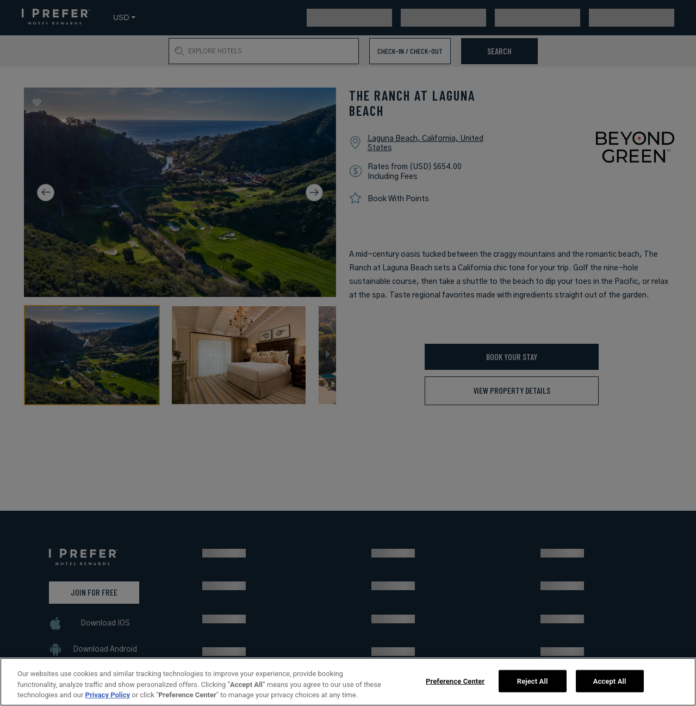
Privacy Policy (107, 695)
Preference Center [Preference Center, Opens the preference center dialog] (455, 681)
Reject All (532, 681)
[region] (348, 682)
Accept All (609, 681)
